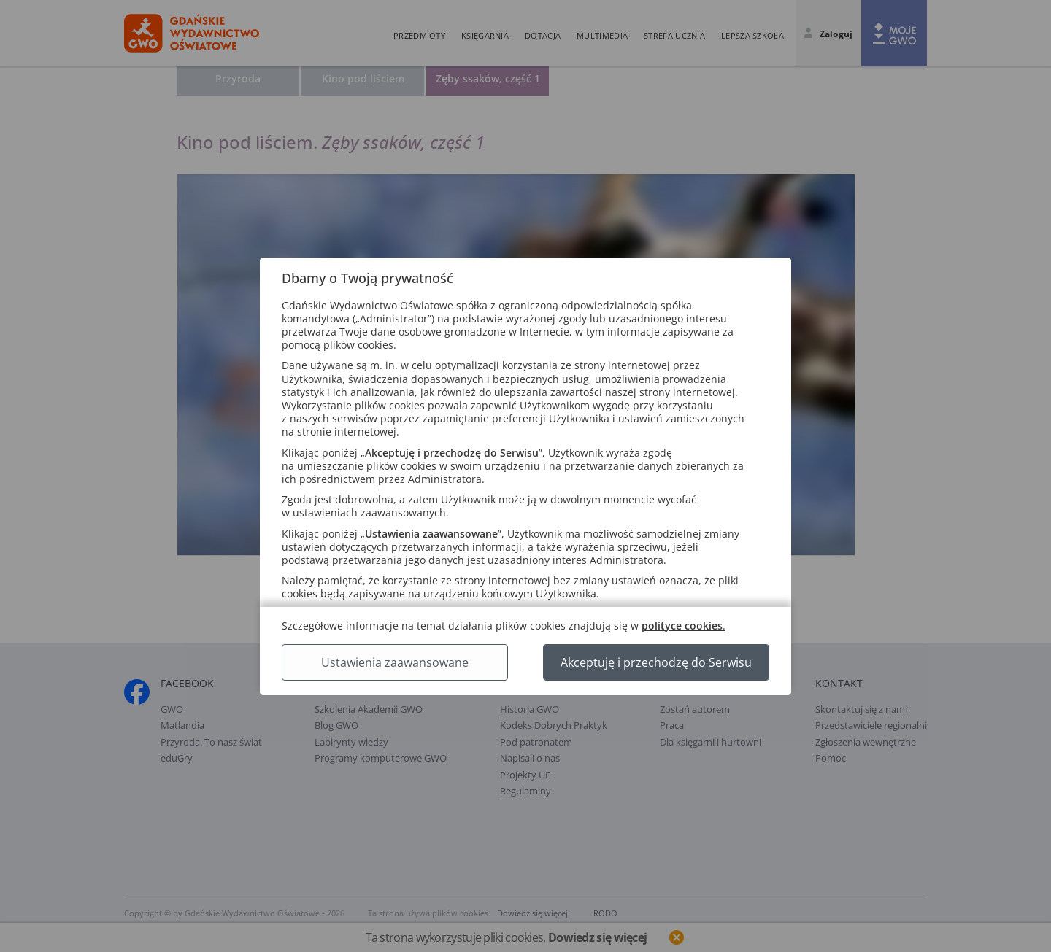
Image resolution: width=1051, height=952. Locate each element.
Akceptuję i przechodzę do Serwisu (656, 662)
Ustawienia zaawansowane (395, 662)
